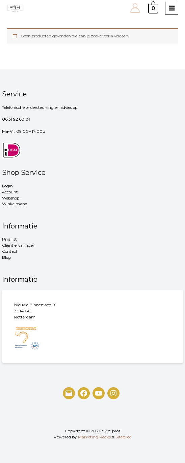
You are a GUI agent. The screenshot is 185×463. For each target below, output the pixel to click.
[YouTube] (98, 393)
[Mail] (69, 393)
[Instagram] (113, 393)
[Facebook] (83, 393)
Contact (10, 251)
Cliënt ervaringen (18, 245)
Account (10, 192)
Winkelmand (14, 204)
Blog (6, 257)
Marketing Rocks (94, 436)
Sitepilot (123, 436)
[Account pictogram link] (135, 8)
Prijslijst (9, 239)
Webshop (10, 198)
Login (7, 186)
